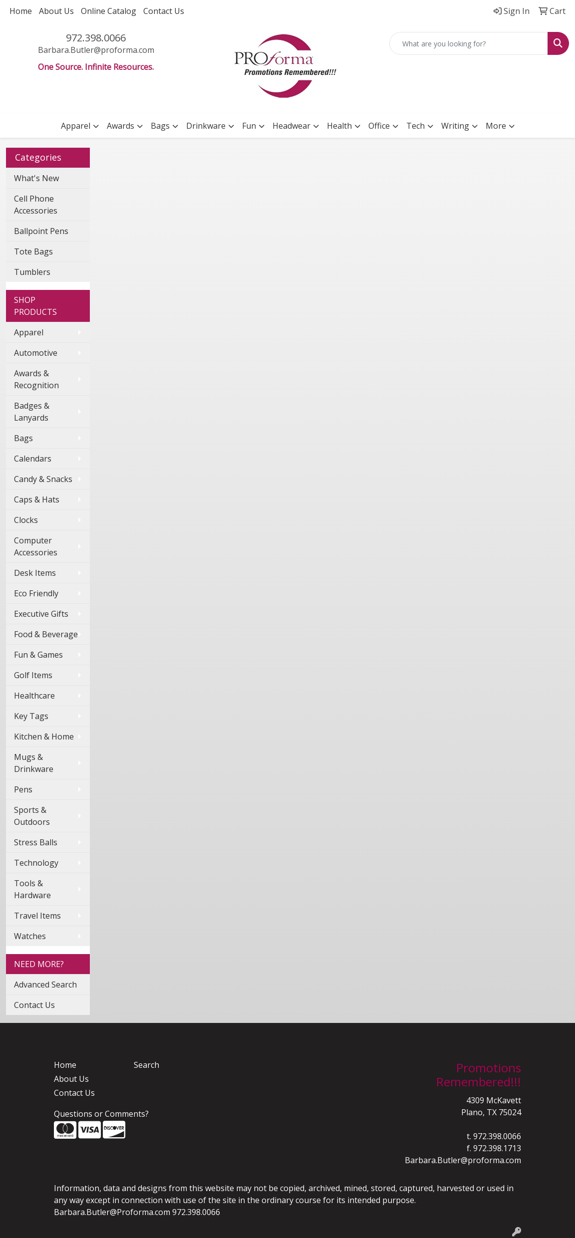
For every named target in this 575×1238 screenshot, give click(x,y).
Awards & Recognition (36, 379)
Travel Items (37, 915)
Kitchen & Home (44, 736)
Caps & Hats (36, 499)
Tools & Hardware (32, 889)
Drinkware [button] (206, 125)
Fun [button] (249, 125)
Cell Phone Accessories (35, 204)
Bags (23, 438)
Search (146, 1064)
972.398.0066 (96, 37)
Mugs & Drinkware (33, 762)
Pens (23, 789)
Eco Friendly (36, 593)
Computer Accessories (35, 546)
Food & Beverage (46, 634)
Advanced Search (45, 984)
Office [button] (379, 125)
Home (20, 10)
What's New (36, 178)
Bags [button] (160, 125)
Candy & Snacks (43, 479)
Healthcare (34, 695)
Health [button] (339, 125)
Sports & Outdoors (32, 815)
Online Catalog (108, 10)
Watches (30, 936)
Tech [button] (415, 125)
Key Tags (31, 716)
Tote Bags (33, 251)
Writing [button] (455, 125)
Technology (36, 862)
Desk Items (35, 572)
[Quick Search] (468, 43)
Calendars (32, 458)
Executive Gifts (41, 613)
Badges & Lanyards (31, 411)
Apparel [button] (75, 125)
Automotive (35, 352)
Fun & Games (38, 654)
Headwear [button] (291, 125)
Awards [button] (120, 125)
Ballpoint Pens (41, 231)
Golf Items (33, 675)
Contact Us (163, 10)
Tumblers (32, 271)
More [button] (496, 125)
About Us (56, 10)
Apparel (28, 332)
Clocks (26, 519)
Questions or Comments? (101, 1113)
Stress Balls (35, 842)
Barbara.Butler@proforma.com (96, 49)
